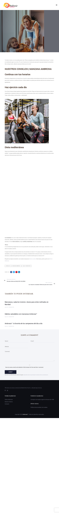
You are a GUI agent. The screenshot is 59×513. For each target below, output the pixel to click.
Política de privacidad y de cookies (39, 407)
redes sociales (32, 258)
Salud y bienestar (9, 307)
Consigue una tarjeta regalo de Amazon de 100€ (42, 399)
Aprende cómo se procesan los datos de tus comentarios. (36, 374)
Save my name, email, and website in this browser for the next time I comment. (24, 367)
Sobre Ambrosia (9, 399)
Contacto (7, 404)
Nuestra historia (9, 401)
